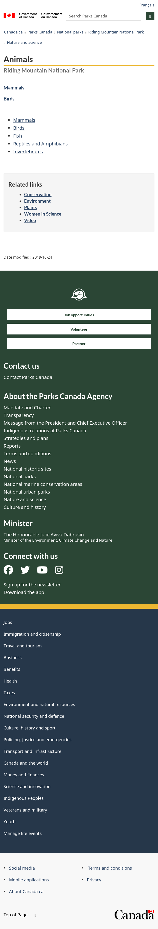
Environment (37, 201)
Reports (12, 446)
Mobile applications (29, 880)
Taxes (9, 692)
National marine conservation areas (43, 484)
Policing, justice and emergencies (38, 739)
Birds (9, 98)
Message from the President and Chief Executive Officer (65, 423)
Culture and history (25, 507)
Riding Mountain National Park (116, 32)
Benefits (12, 669)
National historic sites (27, 469)
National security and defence (34, 716)
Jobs (8, 622)
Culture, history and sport (30, 728)
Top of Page (20, 915)
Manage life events (23, 833)
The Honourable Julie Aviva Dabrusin (58, 537)
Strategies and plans (26, 438)
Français (146, 5)
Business (13, 657)
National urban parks (27, 492)
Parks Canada (39, 32)
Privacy (94, 880)
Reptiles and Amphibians (40, 143)
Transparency (19, 415)
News (10, 461)
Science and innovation (27, 786)
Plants (30, 207)
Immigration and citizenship (32, 634)
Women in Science (42, 214)
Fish (17, 136)
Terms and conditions (27, 453)
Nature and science (24, 42)
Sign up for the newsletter (32, 584)
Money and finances (24, 775)
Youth (10, 821)
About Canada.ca (26, 891)
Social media (22, 868)
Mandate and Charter (27, 407)
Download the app (24, 592)
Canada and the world (26, 763)
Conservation (38, 194)
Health (10, 681)
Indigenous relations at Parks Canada (45, 430)
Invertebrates (28, 151)
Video (30, 220)
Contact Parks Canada (28, 377)
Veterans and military (25, 810)
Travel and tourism (23, 646)
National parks (70, 32)
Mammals (14, 87)
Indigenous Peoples (24, 798)
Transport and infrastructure (32, 751)
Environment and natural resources (39, 704)
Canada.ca (13, 32)
